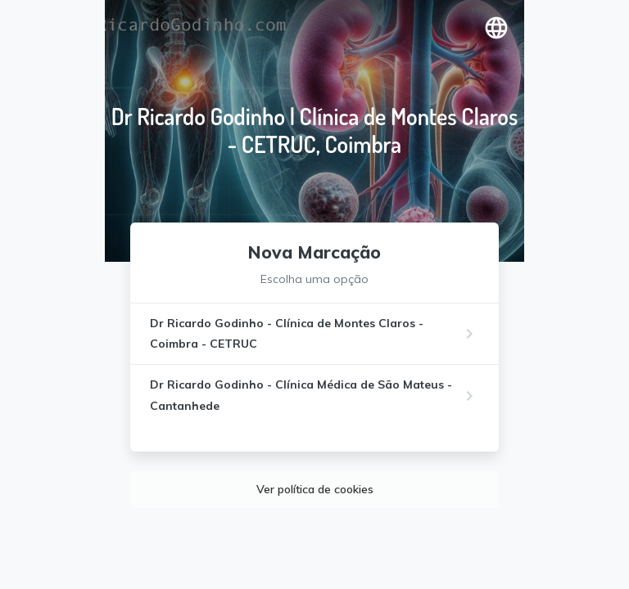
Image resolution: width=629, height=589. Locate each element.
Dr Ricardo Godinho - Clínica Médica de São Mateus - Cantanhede (301, 394)
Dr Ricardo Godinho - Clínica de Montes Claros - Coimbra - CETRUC (286, 333)
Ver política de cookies (314, 489)
